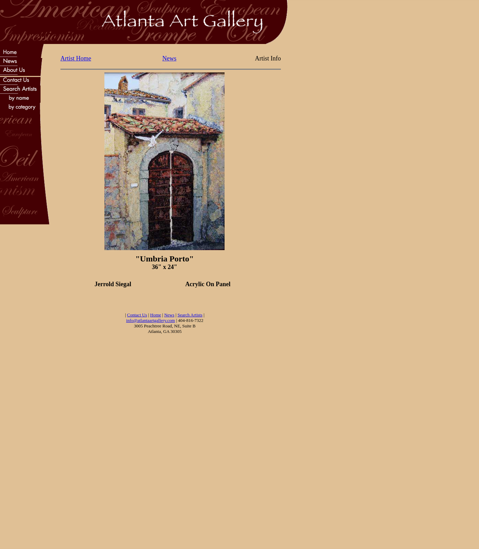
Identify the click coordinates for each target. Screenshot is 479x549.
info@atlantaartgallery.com (150, 320)
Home (155, 314)
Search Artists (190, 314)
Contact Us (137, 314)
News (169, 58)
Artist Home (75, 58)
